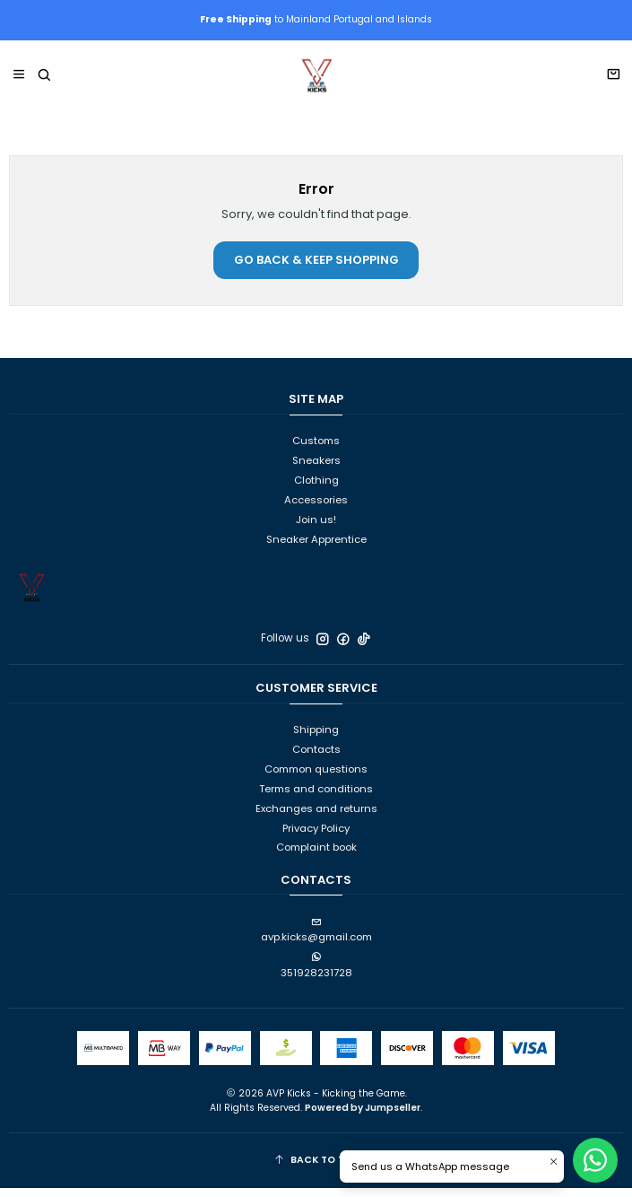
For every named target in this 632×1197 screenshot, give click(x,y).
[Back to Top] (316, 1170)
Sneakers (316, 470)
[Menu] (19, 85)
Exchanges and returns (316, 817)
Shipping (316, 739)
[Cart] (612, 85)
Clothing (316, 489)
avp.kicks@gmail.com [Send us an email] (316, 940)
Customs (316, 450)
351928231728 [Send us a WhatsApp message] (316, 976)
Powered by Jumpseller (362, 1116)
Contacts (316, 759)
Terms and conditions (316, 798)
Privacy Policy (316, 837)
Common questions (316, 778)
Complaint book (316, 857)
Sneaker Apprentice (316, 548)
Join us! (316, 528)
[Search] (43, 85)
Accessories (316, 509)
